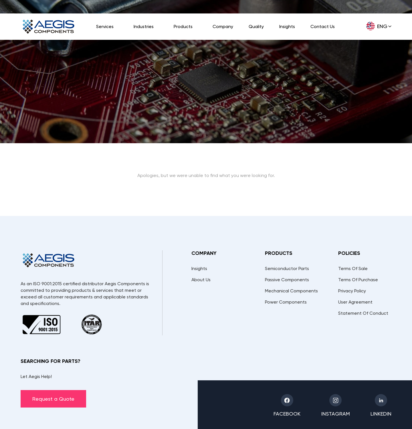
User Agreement (355, 302)
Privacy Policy (352, 291)
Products (183, 26)
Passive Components (287, 279)
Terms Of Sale (353, 268)
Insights (287, 26)
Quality (256, 26)
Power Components (286, 302)
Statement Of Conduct (363, 313)
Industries (144, 26)
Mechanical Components (291, 291)
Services (105, 26)
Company (223, 26)
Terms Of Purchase (358, 279)
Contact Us (322, 26)
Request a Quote (53, 399)
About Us (201, 279)
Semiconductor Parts (287, 268)
